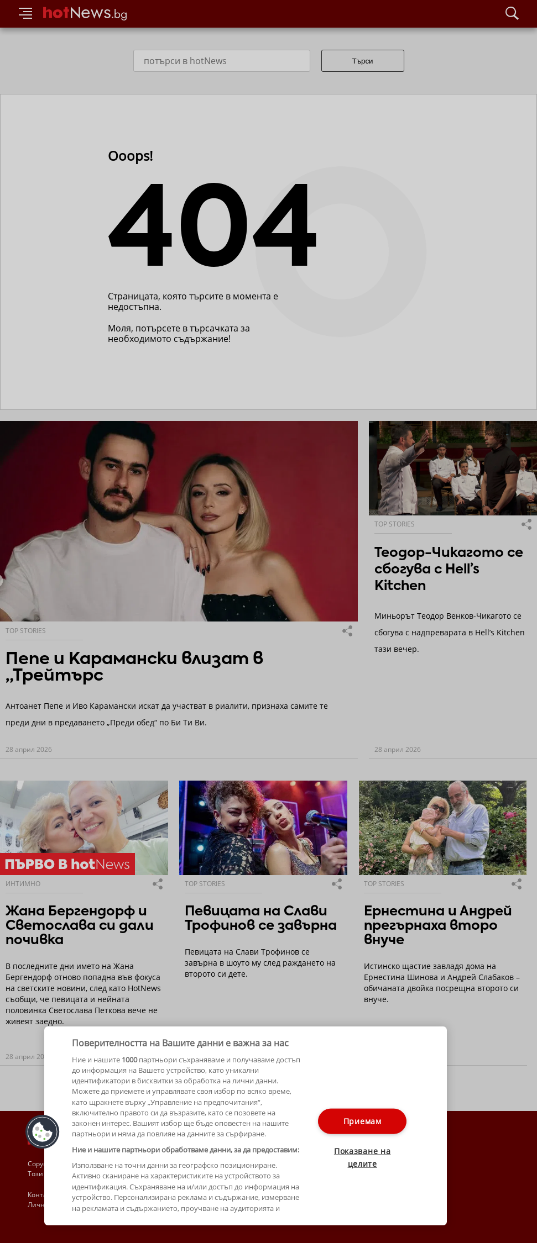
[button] (42, 1132)
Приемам (362, 1121)
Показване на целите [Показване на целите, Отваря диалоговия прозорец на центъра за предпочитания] (362, 1157)
